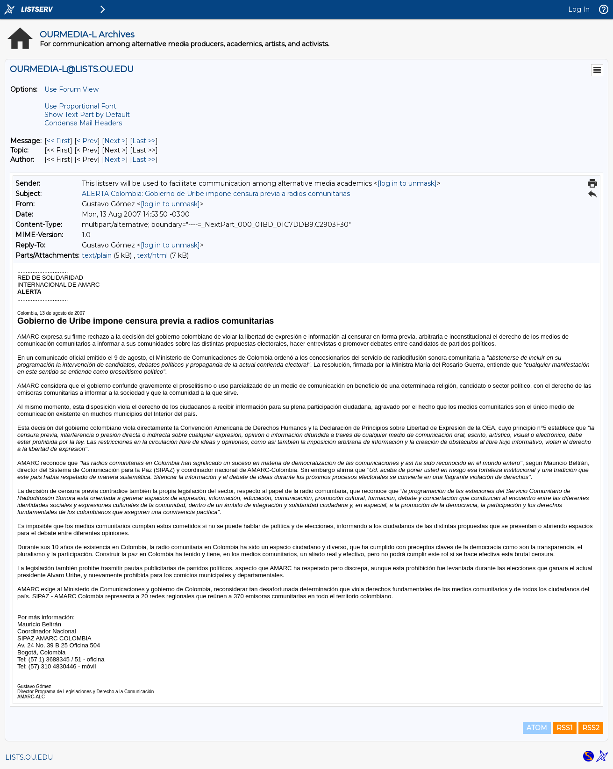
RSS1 (564, 728)
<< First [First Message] (58, 141)
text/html (152, 255)
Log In (579, 9)
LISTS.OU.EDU (29, 757)
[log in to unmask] (407, 183)
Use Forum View (71, 89)
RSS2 (590, 728)
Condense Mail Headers (83, 123)
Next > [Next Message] (115, 141)
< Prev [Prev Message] (87, 141)
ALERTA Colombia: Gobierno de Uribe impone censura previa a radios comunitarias (216, 193)
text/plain (97, 255)
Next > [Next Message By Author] (115, 159)
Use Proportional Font (80, 106)
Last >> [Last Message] (144, 141)
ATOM (537, 728)
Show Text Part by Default (87, 114)
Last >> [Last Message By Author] (144, 159)
